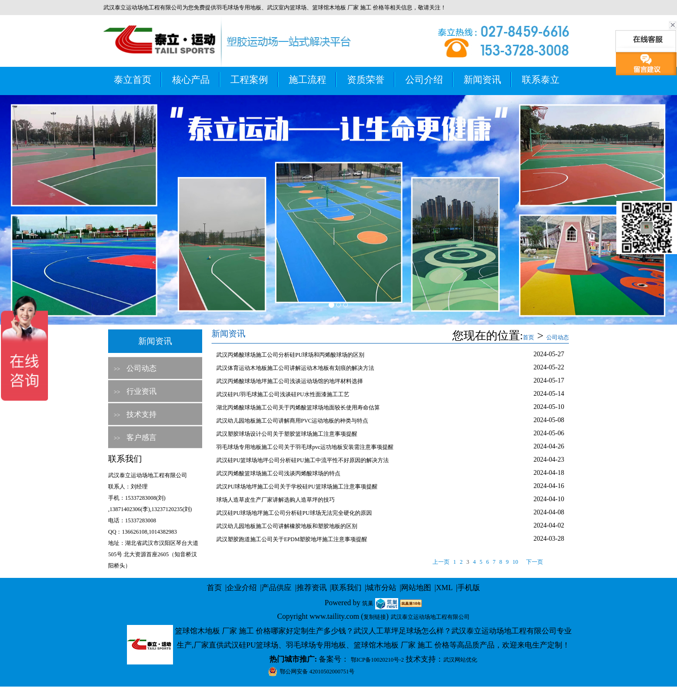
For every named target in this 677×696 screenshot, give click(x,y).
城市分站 (381, 588)
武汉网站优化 (460, 659)
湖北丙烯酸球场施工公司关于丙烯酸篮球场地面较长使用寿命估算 (298, 407)
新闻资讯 (482, 79)
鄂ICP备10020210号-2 (377, 659)
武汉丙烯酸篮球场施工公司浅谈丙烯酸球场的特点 (278, 473)
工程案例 (249, 79)
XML (444, 588)
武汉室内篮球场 (287, 7)
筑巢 (367, 603)
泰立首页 (132, 79)
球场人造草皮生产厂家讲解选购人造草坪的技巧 (275, 499)
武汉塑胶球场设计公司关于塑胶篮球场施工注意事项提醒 (286, 434)
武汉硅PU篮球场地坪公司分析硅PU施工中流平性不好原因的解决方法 (302, 460)
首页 (528, 337)
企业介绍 (242, 588)
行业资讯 (141, 391)
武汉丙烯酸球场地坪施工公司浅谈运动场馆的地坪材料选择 (289, 381)
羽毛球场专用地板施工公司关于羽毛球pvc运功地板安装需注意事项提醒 (305, 447)
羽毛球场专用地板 (238, 7)
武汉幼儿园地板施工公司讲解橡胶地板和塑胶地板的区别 (286, 526)
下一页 (534, 562)
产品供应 (276, 588)
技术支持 (141, 414)
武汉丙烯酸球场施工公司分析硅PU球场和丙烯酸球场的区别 (290, 355)
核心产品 (191, 79)
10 (515, 562)
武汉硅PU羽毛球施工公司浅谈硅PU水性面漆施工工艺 (282, 394)
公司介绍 (424, 79)
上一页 (441, 562)
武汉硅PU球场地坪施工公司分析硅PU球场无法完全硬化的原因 (294, 513)
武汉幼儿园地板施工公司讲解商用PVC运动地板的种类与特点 (292, 420)
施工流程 (307, 79)
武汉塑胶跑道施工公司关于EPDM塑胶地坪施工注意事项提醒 (291, 539)
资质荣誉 (366, 79)
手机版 (468, 588)
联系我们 (346, 588)
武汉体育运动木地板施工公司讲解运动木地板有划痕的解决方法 (295, 368)
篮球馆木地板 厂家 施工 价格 (348, 7)
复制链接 (374, 617)
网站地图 (416, 588)
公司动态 (141, 368)
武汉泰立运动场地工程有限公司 (430, 617)
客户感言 (141, 437)
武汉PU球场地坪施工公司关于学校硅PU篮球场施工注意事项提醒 (297, 486)
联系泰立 (540, 79)
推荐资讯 (312, 588)
